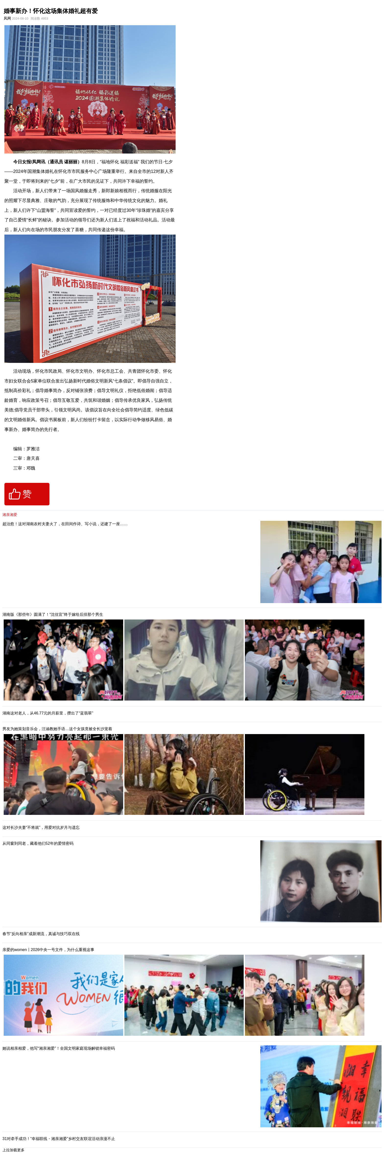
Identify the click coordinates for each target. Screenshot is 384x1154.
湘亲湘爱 (9, 514)
